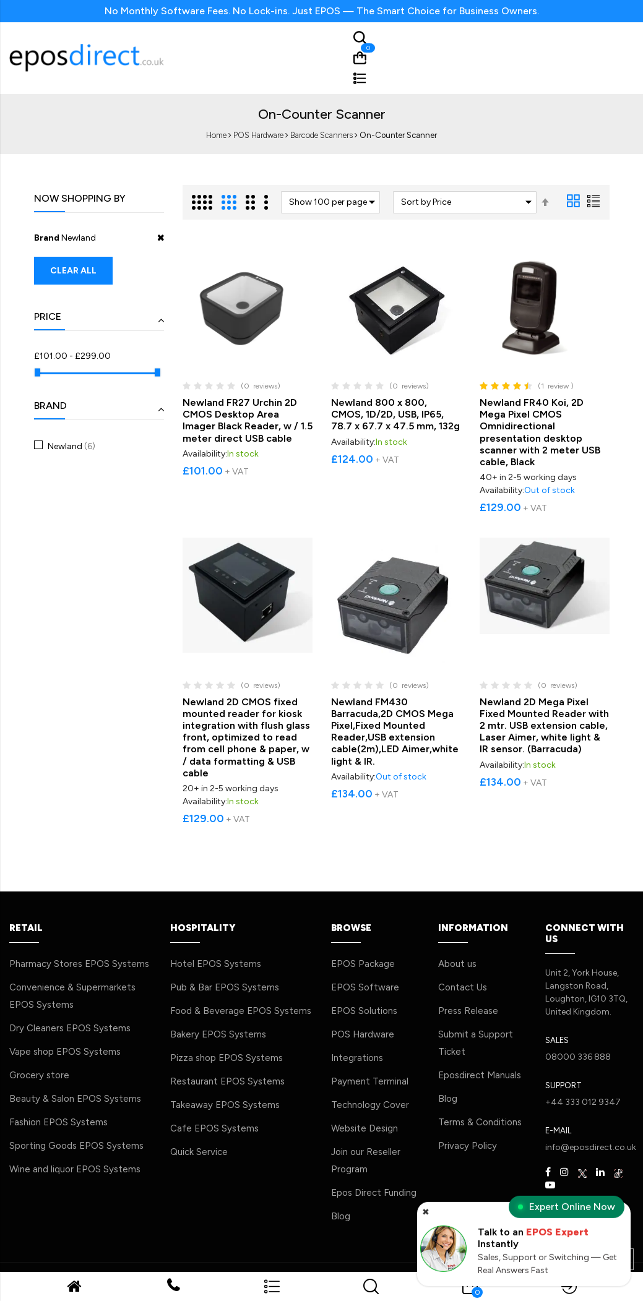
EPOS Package (363, 963)
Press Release (468, 1010)
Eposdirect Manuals (479, 1075)
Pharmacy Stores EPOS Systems (79, 963)
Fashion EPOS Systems (58, 1122)
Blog (340, 1216)
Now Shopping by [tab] (80, 198)
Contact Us (462, 987)
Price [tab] (47, 316)
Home (216, 135)
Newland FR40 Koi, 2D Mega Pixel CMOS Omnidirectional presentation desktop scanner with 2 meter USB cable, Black (540, 432)
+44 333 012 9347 (583, 1102)
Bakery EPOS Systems (218, 1034)
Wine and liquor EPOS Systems (74, 1169)
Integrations (357, 1057)
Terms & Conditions (480, 1122)
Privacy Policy (467, 1145)
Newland (70, 446)
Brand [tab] (50, 405)
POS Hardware (258, 135)
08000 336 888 (578, 1057)
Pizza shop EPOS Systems (226, 1057)
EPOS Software (365, 987)
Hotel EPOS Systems (215, 963)
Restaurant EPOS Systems (227, 1081)
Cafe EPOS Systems (214, 1128)
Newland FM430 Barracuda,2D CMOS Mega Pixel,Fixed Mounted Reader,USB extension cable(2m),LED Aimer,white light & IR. (395, 731)
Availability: (205, 454)
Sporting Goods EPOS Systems (76, 1145)
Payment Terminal (369, 1081)
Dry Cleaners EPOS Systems (70, 1028)
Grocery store (39, 1075)
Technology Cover (370, 1104)
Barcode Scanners (321, 135)
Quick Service (199, 1151)
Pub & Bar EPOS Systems (224, 987)
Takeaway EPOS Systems (225, 1104)
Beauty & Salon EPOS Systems (75, 1098)
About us (457, 963)
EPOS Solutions (364, 1010)
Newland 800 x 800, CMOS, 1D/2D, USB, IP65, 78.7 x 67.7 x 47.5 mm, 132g (395, 414)
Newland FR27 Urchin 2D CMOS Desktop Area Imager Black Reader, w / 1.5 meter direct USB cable (248, 420)
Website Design (364, 1128)
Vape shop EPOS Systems (65, 1051)
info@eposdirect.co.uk (590, 1147)
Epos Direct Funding (373, 1192)
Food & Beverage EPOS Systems (240, 1010)
